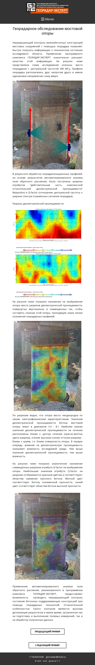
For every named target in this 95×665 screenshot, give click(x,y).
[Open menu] (47, 19)
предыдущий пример (47, 631)
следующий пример (47, 645)
